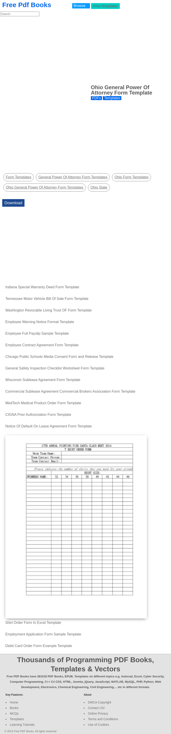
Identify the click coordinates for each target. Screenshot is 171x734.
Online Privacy (98, 713)
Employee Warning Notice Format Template (39, 322)
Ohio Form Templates (131, 177)
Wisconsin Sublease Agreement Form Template (42, 380)
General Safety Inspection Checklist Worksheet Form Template (54, 368)
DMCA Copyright (99, 702)
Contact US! (96, 708)
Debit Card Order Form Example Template (38, 646)
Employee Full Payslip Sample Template (37, 333)
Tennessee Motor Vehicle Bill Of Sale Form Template (46, 299)
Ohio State (98, 187)
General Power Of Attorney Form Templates (72, 177)
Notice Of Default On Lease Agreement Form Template (48, 426)
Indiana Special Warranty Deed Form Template (42, 287)
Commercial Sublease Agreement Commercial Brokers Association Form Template (70, 391)
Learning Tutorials (22, 724)
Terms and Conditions (103, 719)
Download (13, 203)
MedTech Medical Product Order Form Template (43, 403)
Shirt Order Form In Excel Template (33, 623)
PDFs (96, 98)
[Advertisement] (85, 50)
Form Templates (18, 177)
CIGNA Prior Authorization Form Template (38, 414)
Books (14, 708)
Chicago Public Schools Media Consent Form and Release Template (59, 357)
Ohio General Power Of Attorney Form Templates (44, 187)
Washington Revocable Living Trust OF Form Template (48, 310)
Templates (112, 98)
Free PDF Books (24, 731)
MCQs (14, 713)
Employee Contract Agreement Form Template (42, 345)
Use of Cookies (98, 724)
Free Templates (105, 6)
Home (14, 702)
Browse (79, 6)
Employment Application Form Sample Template (43, 634)
